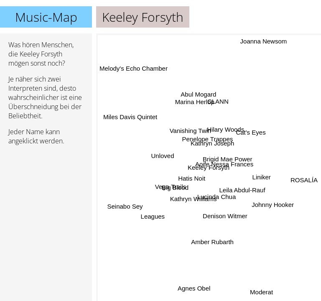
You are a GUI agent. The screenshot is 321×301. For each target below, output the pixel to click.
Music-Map (46, 17)
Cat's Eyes (251, 133)
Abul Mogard (198, 94)
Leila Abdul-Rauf (240, 192)
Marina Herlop (194, 101)
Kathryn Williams (193, 198)
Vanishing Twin (191, 130)
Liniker (261, 177)
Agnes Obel (194, 288)
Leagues (153, 215)
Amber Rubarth (212, 241)
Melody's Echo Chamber (133, 72)
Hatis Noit (192, 178)
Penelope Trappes (206, 139)
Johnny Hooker (272, 204)
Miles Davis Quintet (131, 117)
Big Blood (176, 189)
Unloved (162, 157)
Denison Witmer (226, 215)
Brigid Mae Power (227, 158)
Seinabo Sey (125, 205)
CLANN (216, 101)
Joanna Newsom (263, 41)
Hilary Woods (225, 129)
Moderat (261, 292)
